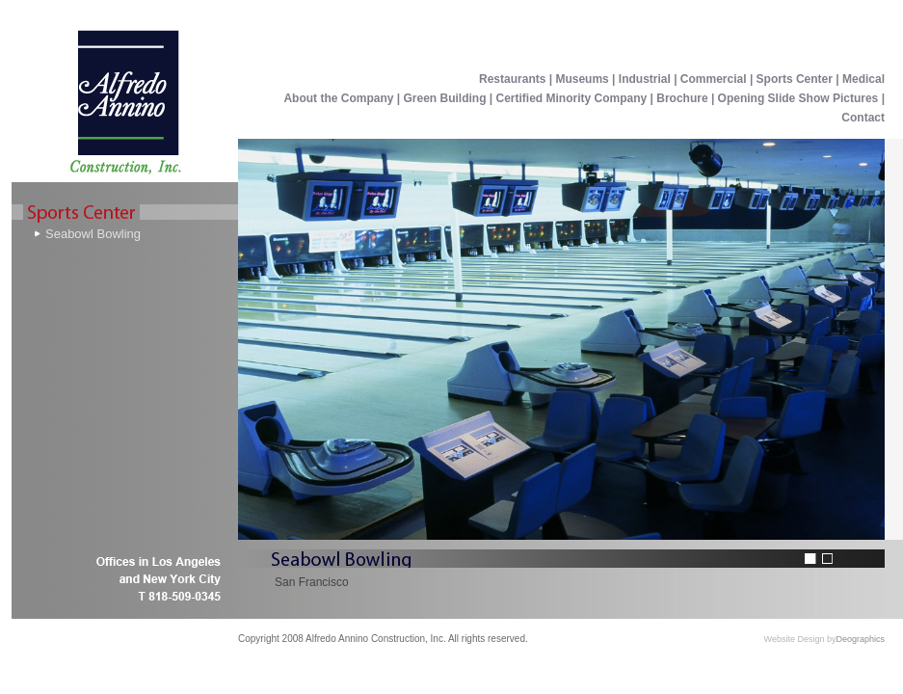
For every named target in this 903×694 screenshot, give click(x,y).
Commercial (713, 79)
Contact (863, 117)
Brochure (681, 98)
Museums (581, 79)
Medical (863, 79)
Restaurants (512, 79)
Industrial (645, 79)
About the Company (339, 98)
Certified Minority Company (572, 98)
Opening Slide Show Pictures (798, 98)
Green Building (446, 98)
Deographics (860, 639)
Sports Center (797, 79)
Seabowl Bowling (93, 234)
